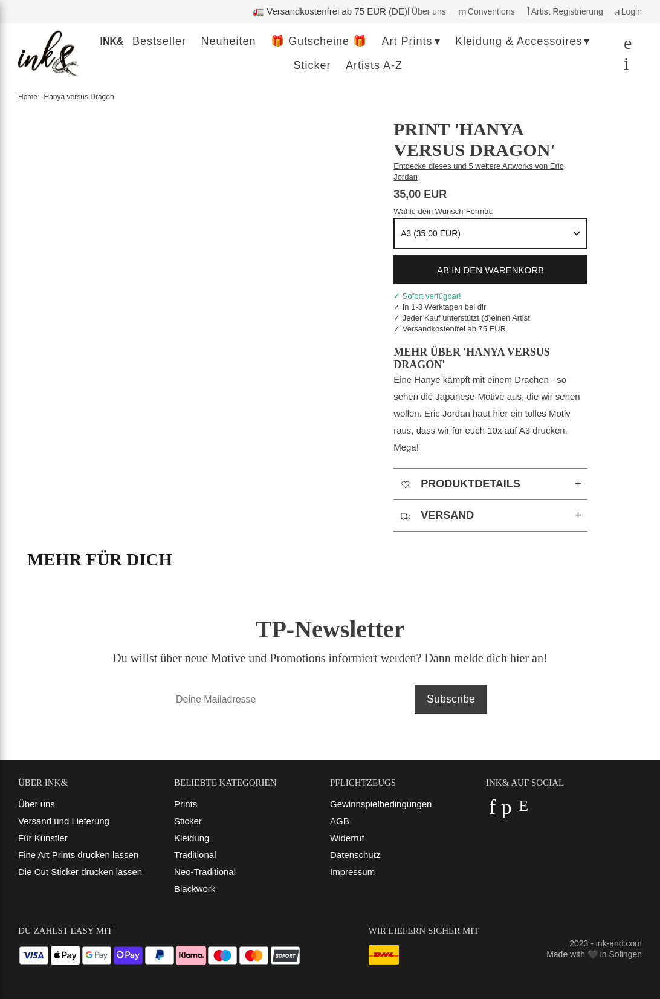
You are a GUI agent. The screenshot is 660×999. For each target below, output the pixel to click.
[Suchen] (625, 46)
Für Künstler (43, 838)
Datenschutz (355, 855)
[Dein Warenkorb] (623, 66)
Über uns (36, 804)
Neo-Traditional (205, 872)
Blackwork (194, 888)
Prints (185, 804)
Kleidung (191, 838)
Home (27, 97)
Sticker (188, 821)
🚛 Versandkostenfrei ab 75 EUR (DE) (330, 11)
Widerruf (347, 838)
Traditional (195, 855)
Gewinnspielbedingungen (381, 804)
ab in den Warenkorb (490, 270)
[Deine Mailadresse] (289, 699)
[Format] (490, 233)
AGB (339, 821)
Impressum (352, 872)
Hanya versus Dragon (79, 97)
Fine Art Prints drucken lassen (78, 855)
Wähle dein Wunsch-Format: (443, 211)
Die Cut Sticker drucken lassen (80, 872)
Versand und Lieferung (63, 821)
